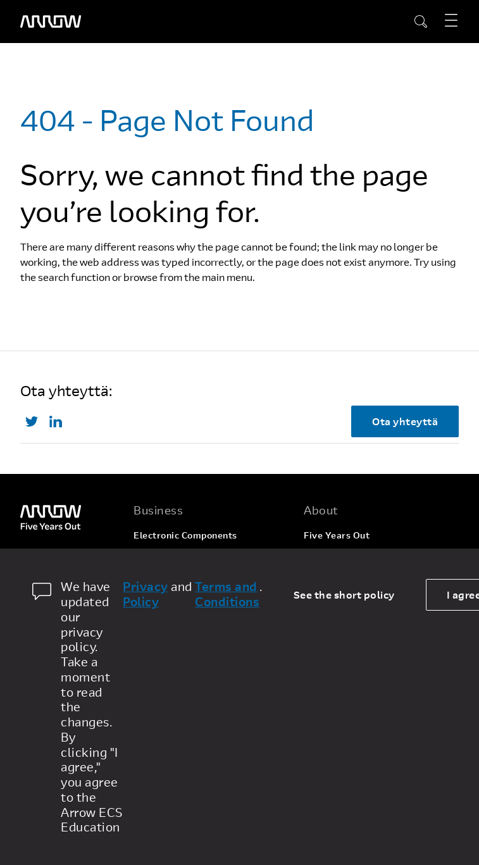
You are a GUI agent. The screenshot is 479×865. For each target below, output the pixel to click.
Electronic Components (185, 535)
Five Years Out (337, 535)
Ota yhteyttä (405, 421)
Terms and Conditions (227, 594)
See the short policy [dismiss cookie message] (344, 594)
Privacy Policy (145, 594)
